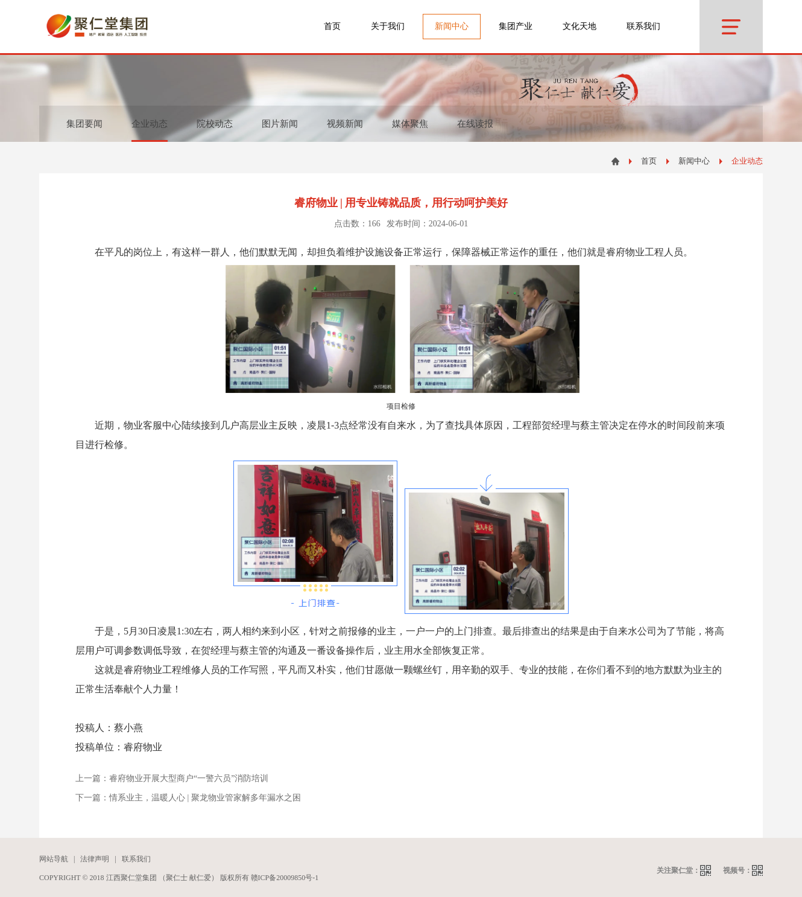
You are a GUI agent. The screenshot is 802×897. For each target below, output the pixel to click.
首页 (332, 26)
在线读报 (475, 124)
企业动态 (747, 160)
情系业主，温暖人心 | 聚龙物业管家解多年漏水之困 (205, 797)
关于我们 (388, 26)
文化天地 (579, 26)
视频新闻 (345, 124)
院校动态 (215, 124)
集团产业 (515, 26)
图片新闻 (280, 124)
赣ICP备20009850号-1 (285, 877)
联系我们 (643, 26)
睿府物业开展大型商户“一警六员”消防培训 (188, 778)
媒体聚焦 (410, 124)
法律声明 (94, 859)
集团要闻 (84, 124)
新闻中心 (694, 160)
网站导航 (53, 859)
